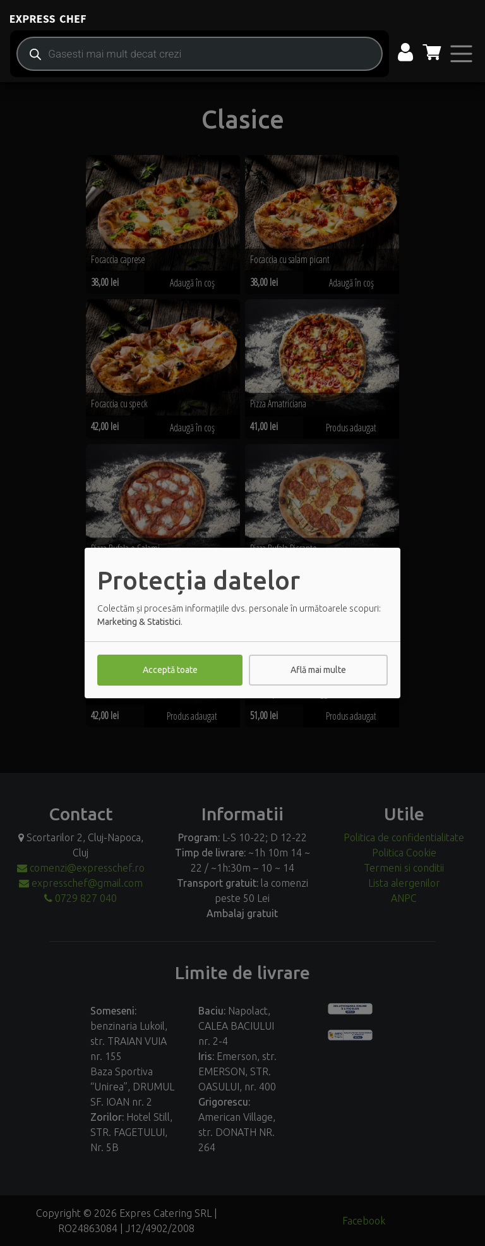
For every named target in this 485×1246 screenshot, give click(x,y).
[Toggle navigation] (461, 53)
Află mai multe (318, 670)
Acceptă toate (170, 670)
